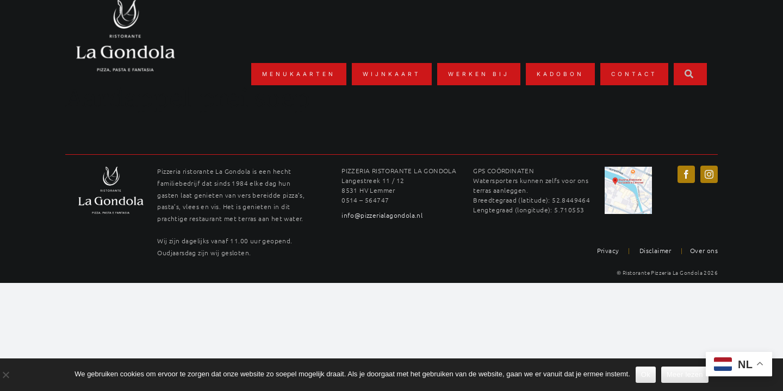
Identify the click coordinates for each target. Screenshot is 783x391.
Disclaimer (655, 250)
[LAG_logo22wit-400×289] (111, 170)
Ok (645, 374)
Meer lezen (685, 374)
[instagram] (709, 174)
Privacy (608, 250)
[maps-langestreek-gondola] (628, 170)
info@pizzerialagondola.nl (381, 215)
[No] (5, 374)
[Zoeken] (690, 74)
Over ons (704, 250)
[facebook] (686, 174)
